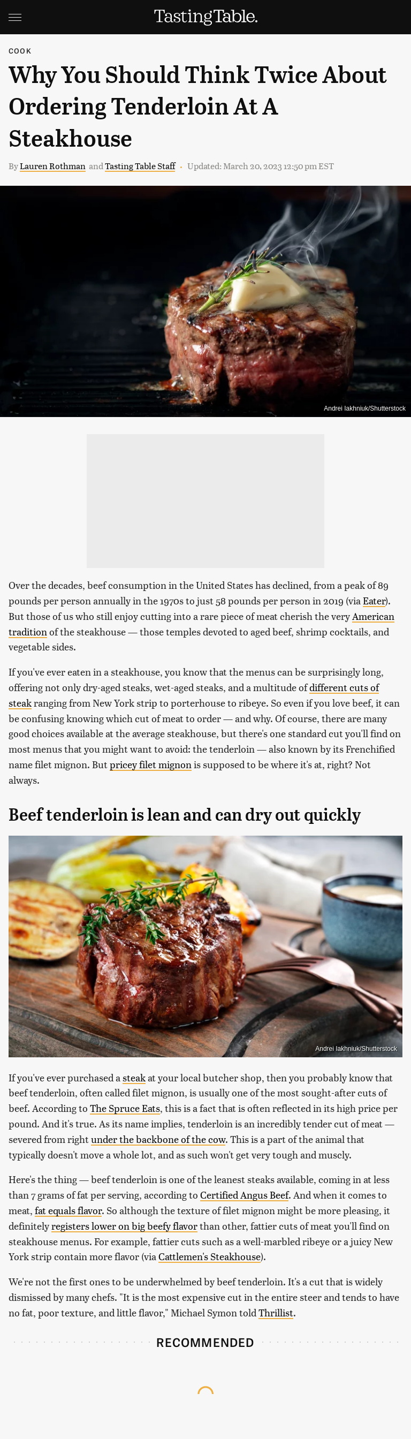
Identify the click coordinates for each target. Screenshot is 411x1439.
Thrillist (275, 1312)
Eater (374, 600)
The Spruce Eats (125, 1108)
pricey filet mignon (151, 764)
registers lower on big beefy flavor (124, 1225)
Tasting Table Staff (140, 166)
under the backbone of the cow (158, 1139)
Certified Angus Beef (244, 1194)
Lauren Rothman (53, 166)
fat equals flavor (68, 1210)
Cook (20, 50)
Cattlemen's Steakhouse (209, 1256)
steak (134, 1077)
